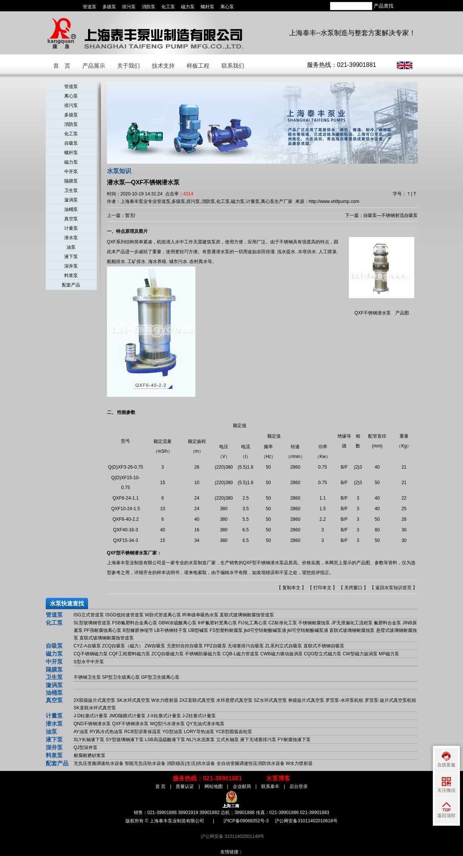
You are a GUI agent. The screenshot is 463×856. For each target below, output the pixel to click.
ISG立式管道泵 (89, 615)
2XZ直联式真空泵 (197, 700)
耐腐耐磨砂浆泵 (89, 755)
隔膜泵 (71, 181)
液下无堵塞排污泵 (258, 739)
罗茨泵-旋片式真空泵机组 (390, 700)
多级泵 (109, 6)
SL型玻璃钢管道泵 (92, 622)
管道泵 (89, 6)
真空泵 (71, 218)
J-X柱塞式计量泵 (164, 715)
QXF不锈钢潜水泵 (130, 723)
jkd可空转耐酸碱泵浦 (265, 630)
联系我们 (232, 65)
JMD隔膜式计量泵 (127, 715)
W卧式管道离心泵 (163, 615)
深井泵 (71, 266)
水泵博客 (278, 778)
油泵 (71, 247)
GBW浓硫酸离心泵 (177, 622)
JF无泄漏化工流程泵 (352, 622)
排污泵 (129, 6)
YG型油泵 (172, 731)
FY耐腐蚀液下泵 (293, 739)
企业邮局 (242, 786)
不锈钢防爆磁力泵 (203, 653)
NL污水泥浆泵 (200, 739)
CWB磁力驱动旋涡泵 (281, 653)
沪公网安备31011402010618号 (306, 820)
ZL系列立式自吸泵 (283, 646)
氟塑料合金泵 (387, 622)
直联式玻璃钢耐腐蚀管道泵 (247, 615)
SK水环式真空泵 (133, 700)
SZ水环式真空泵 (270, 700)
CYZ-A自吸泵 (87, 646)
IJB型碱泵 (198, 630)
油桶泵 (71, 209)
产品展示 (93, 65)
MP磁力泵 (389, 653)
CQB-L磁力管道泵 (241, 653)
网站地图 (213, 786)
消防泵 (148, 6)
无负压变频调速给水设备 (99, 763)
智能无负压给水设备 (145, 763)
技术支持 (163, 65)
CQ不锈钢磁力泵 (91, 653)
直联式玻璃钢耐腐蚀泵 (352, 630)
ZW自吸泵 (155, 646)
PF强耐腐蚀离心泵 (102, 630)
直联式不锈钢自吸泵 (324, 646)
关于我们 (128, 65)
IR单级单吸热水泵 (200, 615)
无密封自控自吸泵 (185, 646)
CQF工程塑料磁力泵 (129, 653)
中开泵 (71, 171)
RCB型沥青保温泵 (142, 731)
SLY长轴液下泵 (89, 739)
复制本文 (291, 587)
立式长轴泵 (227, 739)
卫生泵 (71, 190)
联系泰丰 (270, 786)
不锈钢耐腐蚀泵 (314, 622)
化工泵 (168, 6)
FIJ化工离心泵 (252, 622)
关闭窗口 (353, 587)
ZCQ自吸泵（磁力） (122, 646)
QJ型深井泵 (86, 747)
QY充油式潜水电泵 (205, 723)
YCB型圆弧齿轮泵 (233, 731)
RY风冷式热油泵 (106, 731)
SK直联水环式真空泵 (95, 707)
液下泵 (71, 256)
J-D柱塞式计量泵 (91, 715)
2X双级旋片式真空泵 (95, 700)
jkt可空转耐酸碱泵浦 (307, 630)
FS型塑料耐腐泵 (226, 630)
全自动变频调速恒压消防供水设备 (251, 763)
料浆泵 (71, 275)
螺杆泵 (207, 6)
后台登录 (299, 786)
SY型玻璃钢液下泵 (125, 739)
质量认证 (185, 786)
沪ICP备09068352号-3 (246, 820)
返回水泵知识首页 (393, 587)
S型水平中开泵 (89, 661)
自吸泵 (71, 143)
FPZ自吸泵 (215, 646)
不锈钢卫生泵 (87, 677)
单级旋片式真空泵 (306, 700)
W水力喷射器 (164, 700)
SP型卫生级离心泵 (121, 677)
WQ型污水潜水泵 (167, 723)
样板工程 (198, 65)
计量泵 (71, 228)
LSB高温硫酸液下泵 (165, 739)
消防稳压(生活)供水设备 (191, 763)
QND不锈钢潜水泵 (92, 723)
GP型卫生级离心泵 (160, 677)
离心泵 (227, 6)
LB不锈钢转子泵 (170, 630)
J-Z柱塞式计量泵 (199, 715)
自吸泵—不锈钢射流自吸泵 (390, 215)
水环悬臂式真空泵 (234, 700)
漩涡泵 (71, 200)
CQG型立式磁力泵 (322, 653)
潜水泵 (71, 237)
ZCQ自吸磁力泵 (168, 653)
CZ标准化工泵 (282, 622)
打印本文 (322, 587)
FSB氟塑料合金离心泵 (134, 622)
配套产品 (71, 285)
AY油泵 (81, 731)
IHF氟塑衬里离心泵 (217, 622)
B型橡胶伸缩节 (138, 630)
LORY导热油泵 (199, 731)
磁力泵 (188, 6)
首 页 (61, 65)
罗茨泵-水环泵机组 (344, 700)
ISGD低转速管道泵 (124, 615)
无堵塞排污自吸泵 (246, 646)
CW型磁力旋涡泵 (360, 653)
